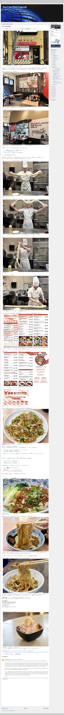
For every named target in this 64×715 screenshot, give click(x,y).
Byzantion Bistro (55, 77)
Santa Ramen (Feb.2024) (57, 82)
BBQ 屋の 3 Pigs (12, 65)
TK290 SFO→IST (56, 81)
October (54, 57)
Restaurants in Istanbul (57, 75)
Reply (6, 676)
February (54, 67)
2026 (53, 51)
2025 (53, 52)
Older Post (45, 708)
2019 (53, 92)
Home (25, 708)
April (54, 64)
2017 (53, 95)
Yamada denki (7, 659)
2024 (53, 54)
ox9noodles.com (5, 605)
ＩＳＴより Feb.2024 (56, 68)
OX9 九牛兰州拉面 (56, 70)
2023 (53, 86)
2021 (53, 89)
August (54, 60)
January (54, 84)
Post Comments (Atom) (11, 710)
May (54, 63)
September (55, 58)
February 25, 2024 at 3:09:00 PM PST (16, 659)
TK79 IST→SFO (55, 71)
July (54, 61)
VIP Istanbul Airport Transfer (56, 74)
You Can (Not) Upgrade (15, 7)
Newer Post (5, 708)
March (54, 66)
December (55, 55)
